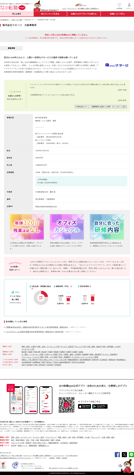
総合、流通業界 (64, 357)
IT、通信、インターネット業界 (32, 354)
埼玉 (27, 440)
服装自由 (112, 360)
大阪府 (30, 352)
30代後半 (58, 365)
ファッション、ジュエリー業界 (33, 357)
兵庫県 (68, 352)
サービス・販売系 (67, 347)
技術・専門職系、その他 (111, 347)
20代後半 (29, 365)
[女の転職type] (4, 458)
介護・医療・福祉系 (94, 347)
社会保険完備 (26, 362)
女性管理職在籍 (85, 360)
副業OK (28, 443)
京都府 (74, 352)
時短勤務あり (121, 360)
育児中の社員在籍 (78, 362)
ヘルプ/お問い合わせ (71, 455)
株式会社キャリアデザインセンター (20, 458)
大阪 (37, 440)
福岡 (52, 440)
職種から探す (4, 437)
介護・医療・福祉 (108, 437)
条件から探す (4, 443)
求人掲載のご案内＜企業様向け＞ (88, 8)
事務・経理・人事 (64, 437)
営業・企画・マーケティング (21, 437)
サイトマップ (72, 8)
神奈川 (18, 440)
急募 (43, 362)
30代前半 (42, 365)
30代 (36, 365)
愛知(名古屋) (44, 440)
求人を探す (16, 14)
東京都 (24, 352)
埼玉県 (44, 352)
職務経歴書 (33, 445)
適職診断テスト (43, 445)
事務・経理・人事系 (29, 347)
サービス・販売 (38, 437)
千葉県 (50, 352)
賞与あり (49, 362)
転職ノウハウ (4, 445)
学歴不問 (95, 360)
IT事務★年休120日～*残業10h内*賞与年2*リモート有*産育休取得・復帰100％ (36, 327)
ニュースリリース (59, 455)
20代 (23, 365)
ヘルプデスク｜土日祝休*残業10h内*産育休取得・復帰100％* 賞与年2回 (34, 332)
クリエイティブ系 (28, 349)
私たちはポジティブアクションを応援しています (63, 468)
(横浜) (22, 440)
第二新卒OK (33, 360)
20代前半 (50, 365)
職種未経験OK (73, 360)
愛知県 (56, 352)
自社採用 (64, 458)
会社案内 (51, 458)
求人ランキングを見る (50, 14)
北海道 (81, 352)
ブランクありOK (60, 360)
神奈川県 (37, 352)
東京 (12, 440)
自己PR (13, 445)
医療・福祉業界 (95, 354)
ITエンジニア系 (80, 347)
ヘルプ (64, 8)
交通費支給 (36, 362)
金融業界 (85, 354)
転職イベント (22, 445)
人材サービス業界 (51, 354)
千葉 (32, 440)
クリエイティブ (51, 437)
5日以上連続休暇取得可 (62, 362)
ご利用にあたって (5, 455)
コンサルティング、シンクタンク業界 (84, 357)
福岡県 (62, 352)
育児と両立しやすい (46, 360)
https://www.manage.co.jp (46, 206)
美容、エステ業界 (51, 357)
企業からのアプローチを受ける (84, 14)
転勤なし (25, 360)
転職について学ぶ (117, 14)
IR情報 (58, 458)
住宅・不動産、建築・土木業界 (70, 354)
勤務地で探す (4, 440)
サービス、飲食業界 (109, 354)
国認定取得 (73, 443)
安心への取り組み (17, 455)
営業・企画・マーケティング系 (48, 347)
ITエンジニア (95, 437)
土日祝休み (104, 360)
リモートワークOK (17, 443)
